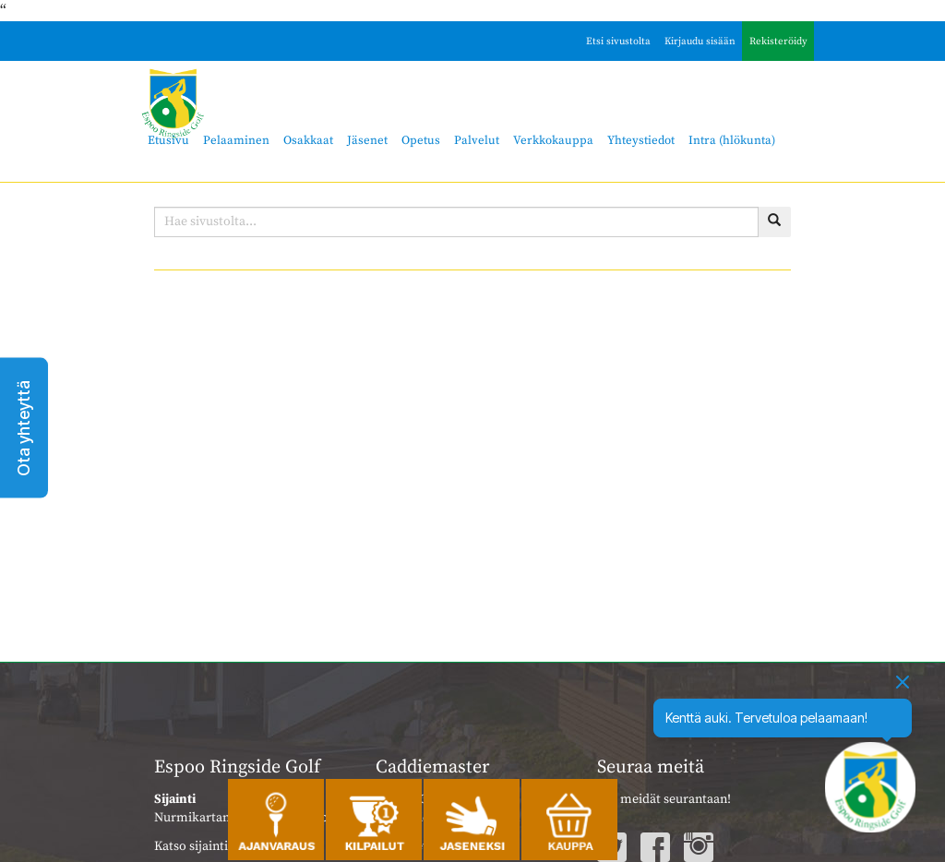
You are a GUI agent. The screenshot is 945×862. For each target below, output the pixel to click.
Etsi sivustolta (618, 41)
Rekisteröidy (778, 41)
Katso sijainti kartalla (214, 846)
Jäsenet (367, 140)
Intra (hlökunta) (731, 140)
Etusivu (168, 140)
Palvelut (476, 140)
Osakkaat (308, 140)
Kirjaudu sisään (700, 41)
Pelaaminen (236, 140)
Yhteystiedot (641, 140)
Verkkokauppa (553, 140)
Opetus (420, 140)
